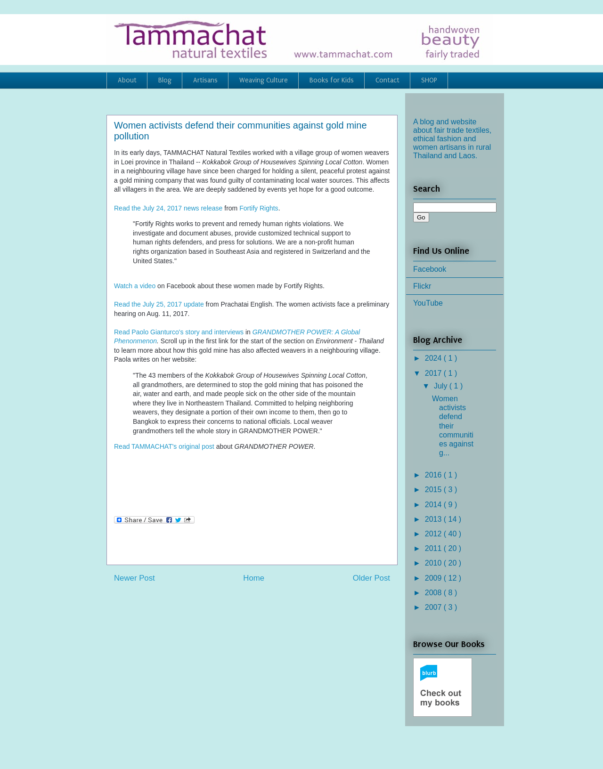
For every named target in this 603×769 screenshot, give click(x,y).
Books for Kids (332, 80)
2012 (434, 534)
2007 (434, 607)
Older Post (371, 578)
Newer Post (134, 578)
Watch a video (134, 286)
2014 (434, 505)
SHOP (429, 80)
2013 (434, 519)
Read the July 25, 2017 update (159, 304)
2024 (434, 358)
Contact (387, 80)
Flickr (422, 286)
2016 (434, 475)
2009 (434, 578)
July (441, 386)
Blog (164, 80)
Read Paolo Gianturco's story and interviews (179, 332)
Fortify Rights (258, 208)
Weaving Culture (263, 80)
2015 (434, 490)
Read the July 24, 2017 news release (168, 208)
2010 (434, 563)
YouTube (428, 303)
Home (253, 578)
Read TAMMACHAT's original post (164, 446)
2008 (434, 593)
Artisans (205, 80)
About (127, 80)
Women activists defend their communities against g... (452, 426)
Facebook (429, 269)
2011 (434, 548)
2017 (434, 373)
